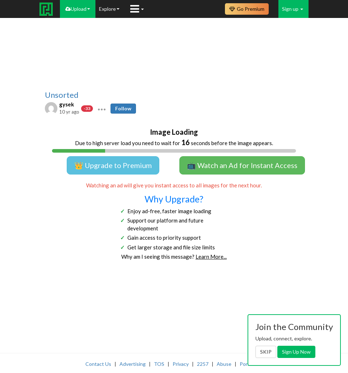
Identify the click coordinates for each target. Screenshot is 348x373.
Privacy (181, 364)
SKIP (266, 352)
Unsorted (62, 95)
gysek (66, 104)
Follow (123, 108)
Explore (109, 9)
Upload (77, 9)
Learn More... (211, 256)
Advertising (132, 364)
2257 (202, 364)
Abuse (224, 364)
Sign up (292, 9)
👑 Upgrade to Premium (113, 165)
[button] (101, 108)
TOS (159, 364)
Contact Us (98, 364)
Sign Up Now (296, 352)
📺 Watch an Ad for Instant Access (242, 165)
